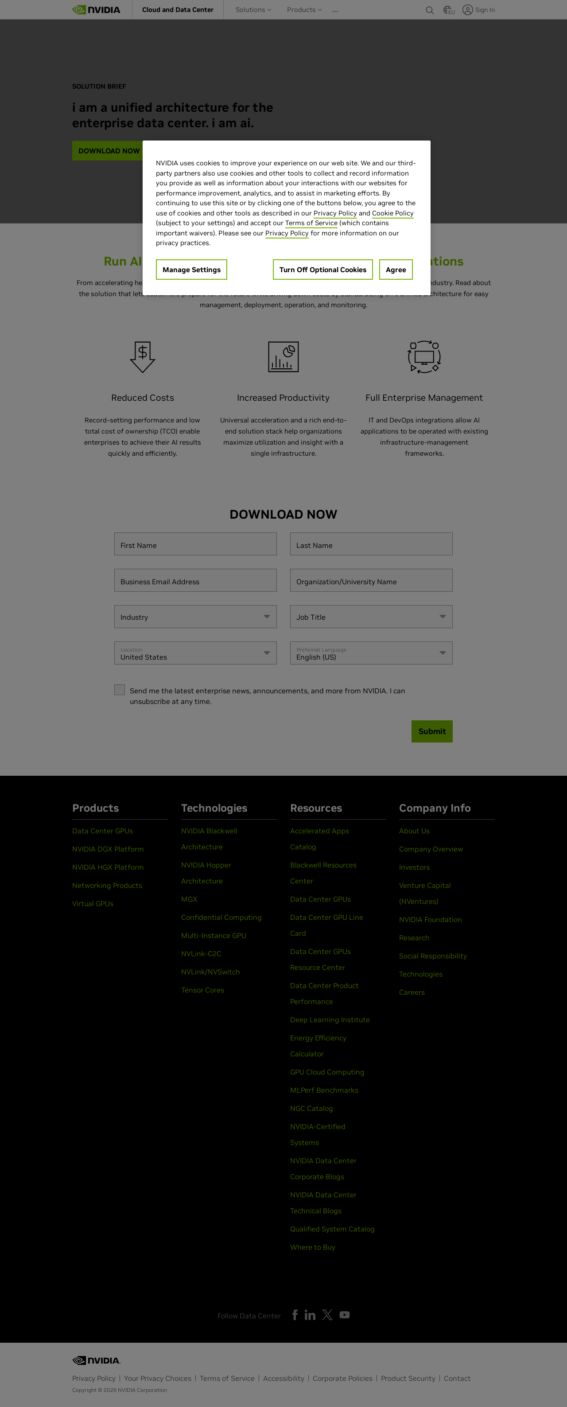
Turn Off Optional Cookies (323, 269)
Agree (396, 269)
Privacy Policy (335, 213)
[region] (287, 218)
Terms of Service (311, 223)
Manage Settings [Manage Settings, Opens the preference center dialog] (192, 269)
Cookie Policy (393, 213)
